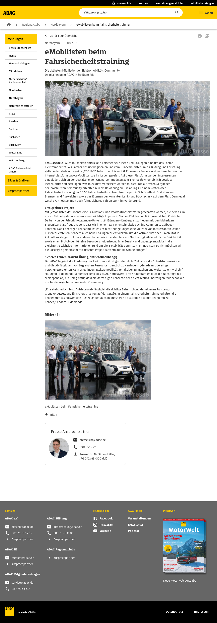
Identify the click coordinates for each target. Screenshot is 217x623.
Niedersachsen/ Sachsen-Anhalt (18, 80)
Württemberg (17, 160)
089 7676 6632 (21, 589)
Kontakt (143, 3)
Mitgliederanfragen (202, 3)
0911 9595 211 (88, 447)
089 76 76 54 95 (22, 533)
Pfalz (12, 113)
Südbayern (15, 145)
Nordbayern (58, 24)
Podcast (133, 531)
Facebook (106, 518)
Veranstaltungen (139, 518)
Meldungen (15, 39)
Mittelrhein (15, 71)
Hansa (12, 55)
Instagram (106, 524)
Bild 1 (53, 415)
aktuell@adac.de (23, 527)
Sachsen (13, 129)
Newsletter (135, 524)
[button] (177, 12)
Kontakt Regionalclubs (169, 3)
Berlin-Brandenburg (20, 48)
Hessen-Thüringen (19, 63)
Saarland (14, 121)
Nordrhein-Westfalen (21, 106)
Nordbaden (15, 90)
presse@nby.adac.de (93, 440)
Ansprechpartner (18, 191)
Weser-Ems (15, 152)
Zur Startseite (8, 24)
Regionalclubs (31, 24)
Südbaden (14, 137)
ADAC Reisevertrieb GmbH (20, 169)
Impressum (201, 611)
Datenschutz (174, 611)
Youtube (105, 531)
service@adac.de (23, 582)
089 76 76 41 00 (63, 533)
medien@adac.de (23, 558)
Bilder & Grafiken (19, 180)
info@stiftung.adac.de (67, 527)
